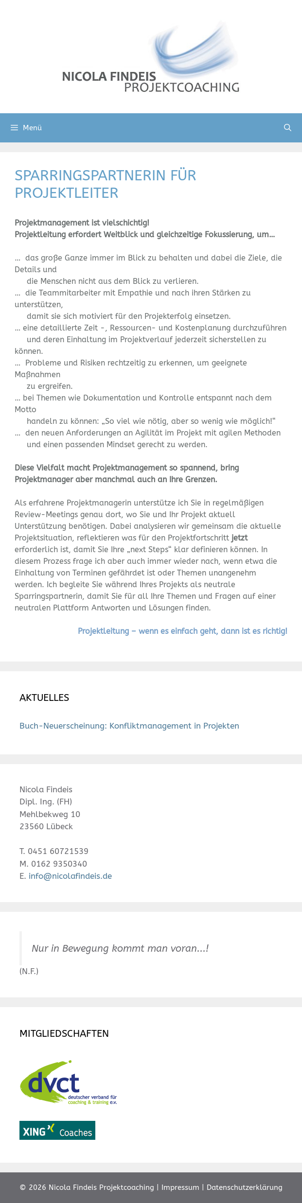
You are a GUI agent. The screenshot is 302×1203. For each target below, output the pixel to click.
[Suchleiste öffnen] (287, 127)
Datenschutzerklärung (245, 1187)
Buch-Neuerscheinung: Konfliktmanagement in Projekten (129, 726)
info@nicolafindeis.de (70, 876)
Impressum (180, 1187)
